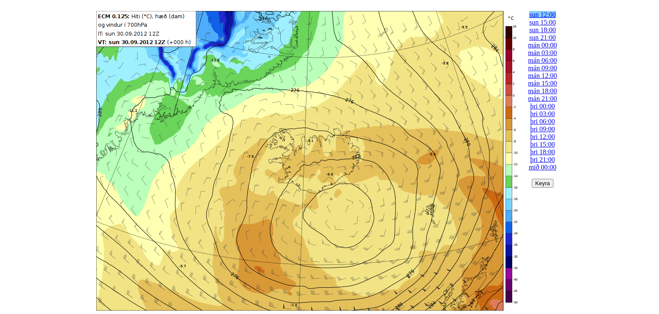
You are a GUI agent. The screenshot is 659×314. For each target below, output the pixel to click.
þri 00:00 (542, 106)
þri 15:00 (542, 144)
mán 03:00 (542, 52)
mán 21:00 (542, 98)
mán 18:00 (542, 90)
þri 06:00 (542, 121)
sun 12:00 (542, 14)
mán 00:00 (542, 45)
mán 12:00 (542, 75)
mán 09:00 (542, 68)
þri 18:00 (542, 152)
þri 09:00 (542, 129)
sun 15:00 (542, 22)
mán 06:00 (542, 60)
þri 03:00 (542, 113)
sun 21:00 (542, 37)
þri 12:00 (542, 136)
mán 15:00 (542, 83)
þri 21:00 (542, 159)
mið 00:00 (542, 167)
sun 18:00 (542, 29)
